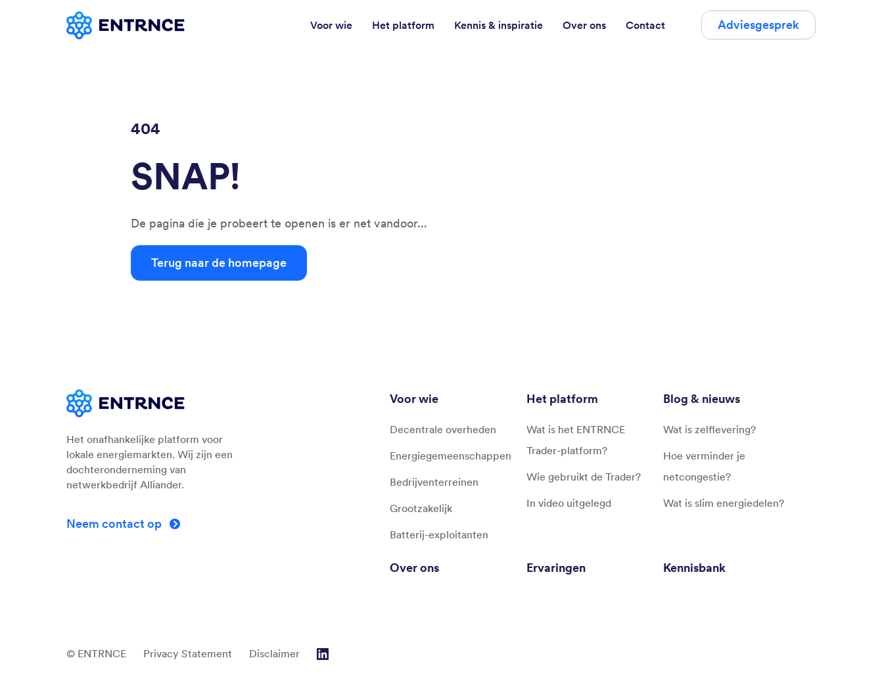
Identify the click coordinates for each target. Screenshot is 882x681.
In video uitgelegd (568, 502)
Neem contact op (115, 523)
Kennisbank (694, 567)
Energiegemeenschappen (450, 455)
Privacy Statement (187, 653)
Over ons (584, 25)
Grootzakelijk (421, 508)
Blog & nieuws (701, 398)
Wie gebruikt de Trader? (583, 476)
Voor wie (331, 25)
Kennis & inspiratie (498, 25)
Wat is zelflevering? (709, 429)
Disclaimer (274, 653)
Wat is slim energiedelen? (723, 502)
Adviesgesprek (758, 24)
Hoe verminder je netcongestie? (704, 466)
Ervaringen (556, 567)
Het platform (403, 25)
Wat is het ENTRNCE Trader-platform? (575, 440)
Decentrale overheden (443, 429)
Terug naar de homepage (219, 262)
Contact (645, 25)
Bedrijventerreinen (434, 481)
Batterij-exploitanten (439, 534)
